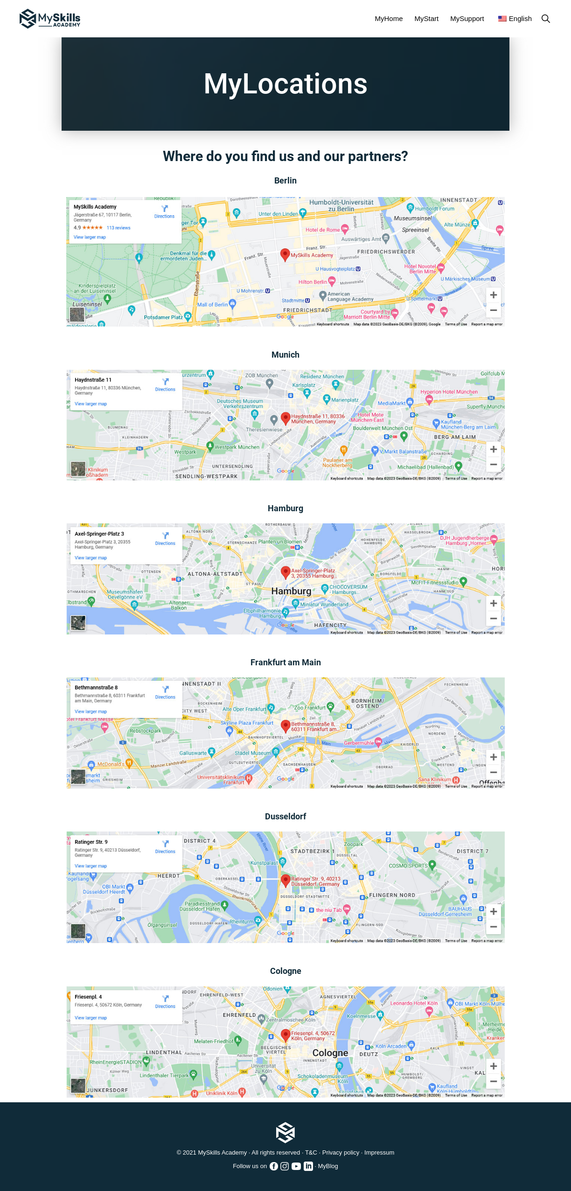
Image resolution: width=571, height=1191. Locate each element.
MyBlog (328, 1166)
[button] (545, 18)
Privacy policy (340, 1152)
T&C (311, 1152)
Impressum (379, 1152)
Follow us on (255, 1167)
